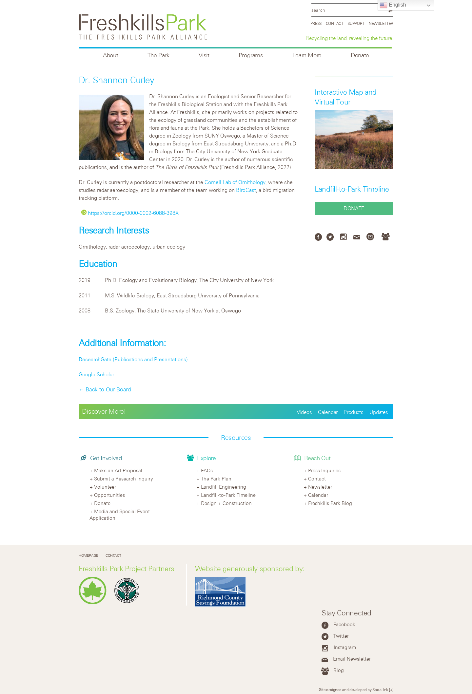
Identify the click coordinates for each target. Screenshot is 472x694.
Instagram (345, 647)
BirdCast (246, 190)
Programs (251, 55)
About (110, 55)
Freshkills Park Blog (330, 503)
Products (353, 412)
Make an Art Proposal (118, 470)
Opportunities (109, 495)
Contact (335, 23)
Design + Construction (226, 503)
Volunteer (105, 487)
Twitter (341, 636)
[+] (391, 689)
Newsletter (381, 23)
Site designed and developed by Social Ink (353, 689)
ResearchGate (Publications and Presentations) (133, 359)
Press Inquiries (324, 470)
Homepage (88, 555)
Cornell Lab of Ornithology (235, 182)
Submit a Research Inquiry (123, 478)
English (393, 5)
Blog (338, 670)
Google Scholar (96, 374)
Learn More (307, 55)
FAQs (207, 470)
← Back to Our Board (105, 389)
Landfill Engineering (223, 487)
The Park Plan (216, 478)
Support (355, 23)
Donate (360, 55)
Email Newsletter (352, 659)
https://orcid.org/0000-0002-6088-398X (130, 213)
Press (316, 23)
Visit (204, 55)
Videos (304, 412)
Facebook (344, 624)
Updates (378, 412)
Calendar (328, 412)
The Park (158, 55)
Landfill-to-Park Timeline (352, 189)
